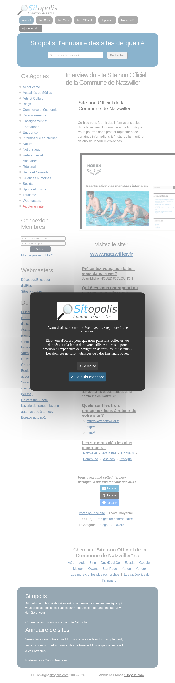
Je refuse (87, 366)
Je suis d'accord (87, 377)
